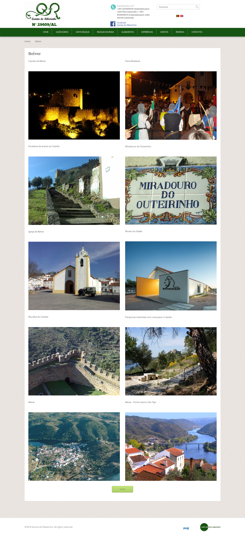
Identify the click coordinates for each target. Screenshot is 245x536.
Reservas (180, 32)
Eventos (164, 32)
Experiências (147, 32)
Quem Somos (62, 32)
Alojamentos (127, 32)
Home (45, 32)
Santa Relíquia (82, 32)
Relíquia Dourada (105, 32)
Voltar (122, 489)
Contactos (197, 32)
